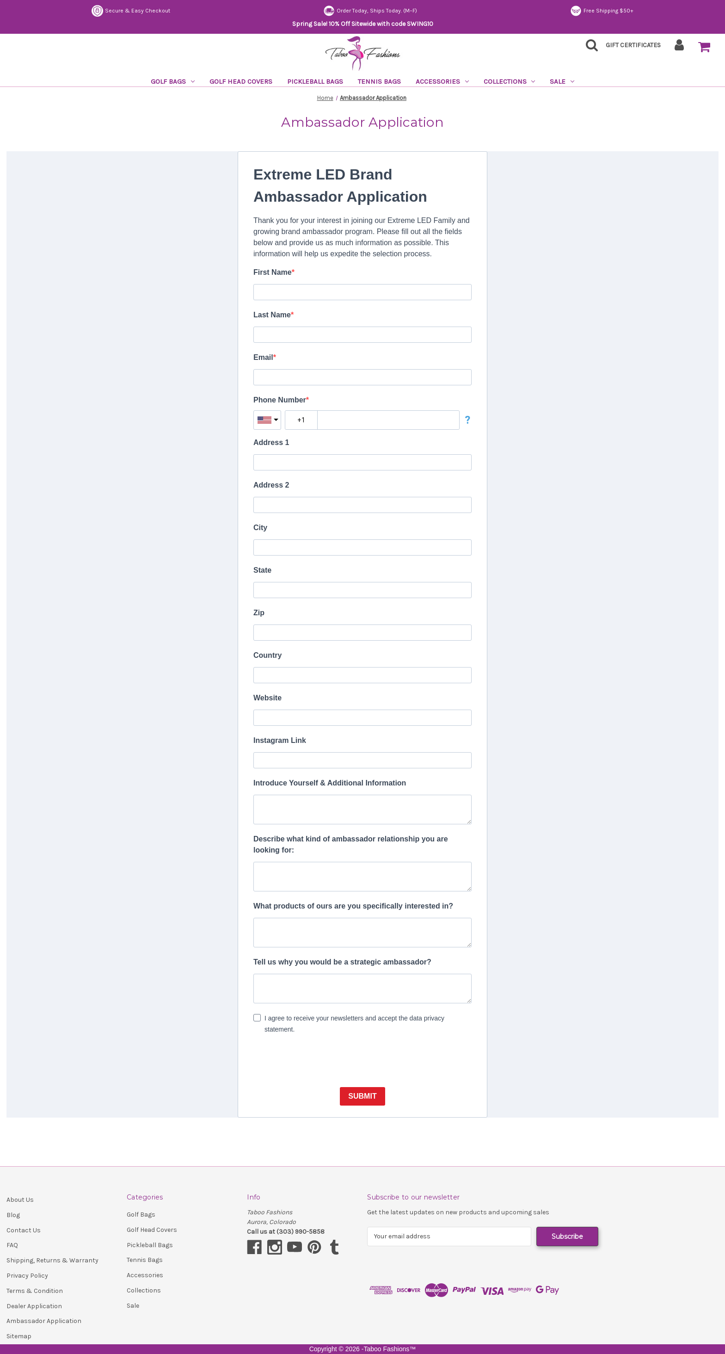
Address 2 (271, 485)
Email (263, 357)
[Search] (589, 48)
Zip (258, 613)
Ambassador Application (43, 1321)
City (260, 528)
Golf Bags (173, 81)
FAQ (12, 1245)
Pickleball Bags (315, 81)
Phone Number (279, 400)
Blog (13, 1215)
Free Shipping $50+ (601, 11)
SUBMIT (362, 1096)
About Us (20, 1200)
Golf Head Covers (240, 81)
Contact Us (23, 1230)
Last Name (272, 315)
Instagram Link (279, 740)
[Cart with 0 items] (704, 47)
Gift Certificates (633, 45)
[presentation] (323, 1062)
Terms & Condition (34, 1291)
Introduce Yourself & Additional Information (329, 783)
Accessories (442, 81)
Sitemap (18, 1336)
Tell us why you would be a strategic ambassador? (342, 962)
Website (267, 698)
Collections (509, 81)
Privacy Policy (27, 1276)
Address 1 (271, 442)
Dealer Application (34, 1306)
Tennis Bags (379, 81)
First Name (272, 272)
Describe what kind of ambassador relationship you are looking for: (350, 844)
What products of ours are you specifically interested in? (353, 906)
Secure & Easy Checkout (131, 11)
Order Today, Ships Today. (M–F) (370, 11)
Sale (562, 81)
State (262, 570)
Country (267, 655)
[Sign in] (679, 48)
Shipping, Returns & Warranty (52, 1260)
